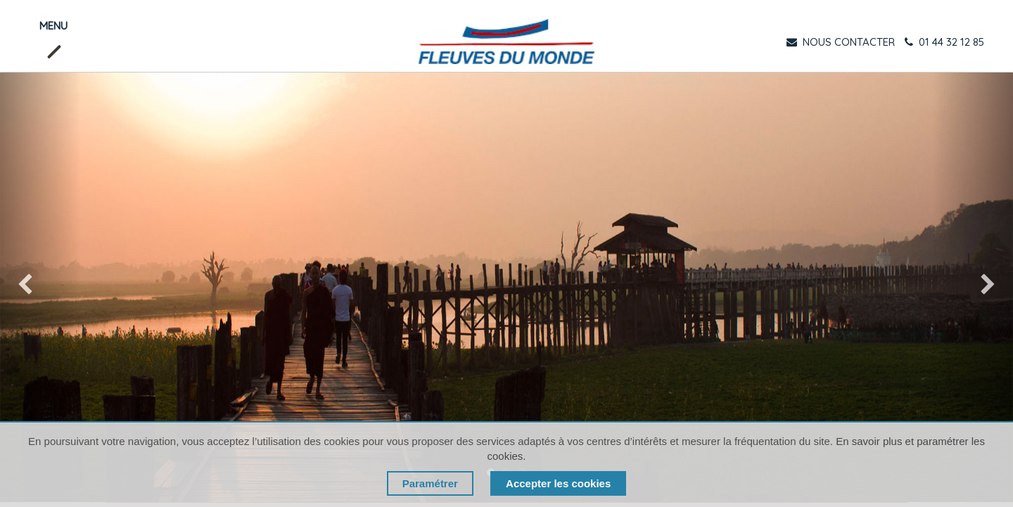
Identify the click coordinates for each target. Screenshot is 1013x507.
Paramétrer (430, 483)
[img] (40, 287)
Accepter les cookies (558, 483)
